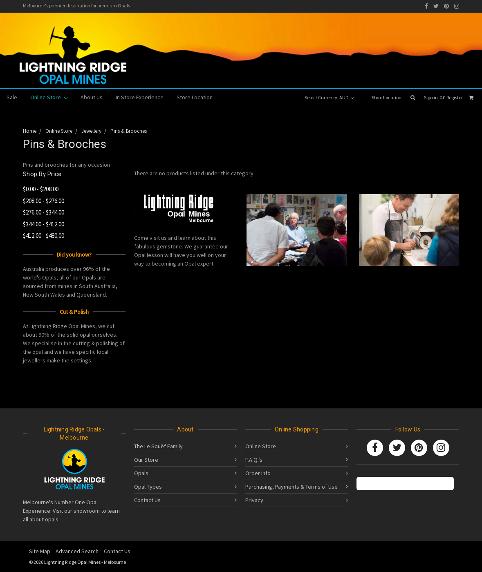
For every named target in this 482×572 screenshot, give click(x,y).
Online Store (48, 97)
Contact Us (147, 500)
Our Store (146, 459)
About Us (92, 97)
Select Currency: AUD (329, 97)
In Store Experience (140, 97)
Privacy (254, 500)
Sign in (431, 97)
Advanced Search (77, 551)
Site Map (39, 551)
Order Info (258, 473)
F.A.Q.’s (253, 459)
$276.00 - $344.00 (43, 212)
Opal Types (148, 486)
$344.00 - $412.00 (43, 224)
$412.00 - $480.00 (43, 235)
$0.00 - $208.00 (40, 189)
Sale (12, 97)
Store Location (386, 97)
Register (454, 97)
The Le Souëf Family (158, 446)
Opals (141, 473)
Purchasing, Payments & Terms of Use (291, 486)
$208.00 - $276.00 (43, 201)
